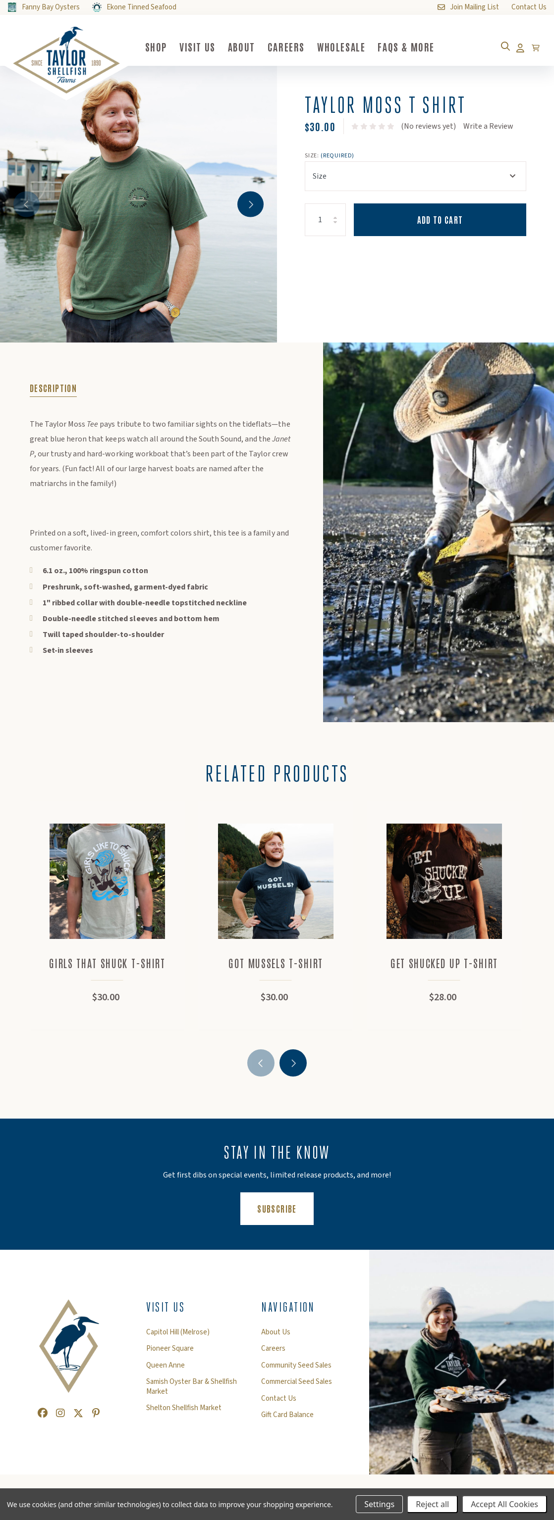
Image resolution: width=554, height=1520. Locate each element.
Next (248, 204)
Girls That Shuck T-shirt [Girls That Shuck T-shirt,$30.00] (109, 966)
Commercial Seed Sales (296, 1385)
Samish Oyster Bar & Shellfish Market (191, 1390)
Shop (166, 46)
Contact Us (278, 1402)
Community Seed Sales (296, 1369)
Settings (379, 1504)
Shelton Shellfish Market (184, 1412)
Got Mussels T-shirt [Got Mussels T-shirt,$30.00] (277, 966)
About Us (275, 1336)
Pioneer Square (170, 1352)
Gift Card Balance (287, 1418)
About (251, 46)
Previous (28, 204)
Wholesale (351, 46)
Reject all (432, 1504)
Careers (296, 46)
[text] (372, 126)
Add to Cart (440, 219)
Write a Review (488, 126)
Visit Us (207, 46)
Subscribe (285, 1211)
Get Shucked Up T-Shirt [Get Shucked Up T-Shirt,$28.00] (446, 966)
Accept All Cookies (504, 1504)
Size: (329, 155)
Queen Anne (165, 1369)
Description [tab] (53, 387)
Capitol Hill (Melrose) (178, 1336)
